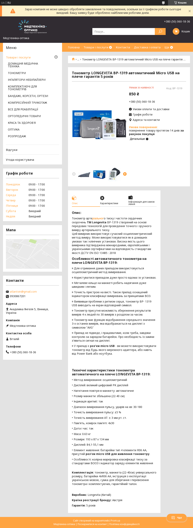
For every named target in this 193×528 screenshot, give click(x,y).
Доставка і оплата (147, 47)
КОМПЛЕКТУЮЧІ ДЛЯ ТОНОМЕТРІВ (22, 88)
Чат (176, 518)
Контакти (123, 47)
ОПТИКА (13, 129)
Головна (74, 47)
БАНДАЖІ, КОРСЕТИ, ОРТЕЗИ (28, 96)
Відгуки (11, 150)
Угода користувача (20, 160)
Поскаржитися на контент (92, 524)
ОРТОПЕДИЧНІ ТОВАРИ (24, 116)
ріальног (98, 218)
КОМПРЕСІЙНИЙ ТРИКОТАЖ (27, 102)
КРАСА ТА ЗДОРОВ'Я (22, 123)
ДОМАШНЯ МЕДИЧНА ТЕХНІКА (23, 65)
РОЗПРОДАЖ (17, 136)
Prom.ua (115, 520)
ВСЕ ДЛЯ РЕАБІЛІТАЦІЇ (23, 109)
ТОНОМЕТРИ (17, 73)
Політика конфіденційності (124, 524)
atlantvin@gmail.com (23, 291)
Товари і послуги (96, 47)
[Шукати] (160, 31)
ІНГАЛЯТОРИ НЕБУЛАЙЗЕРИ (26, 80)
